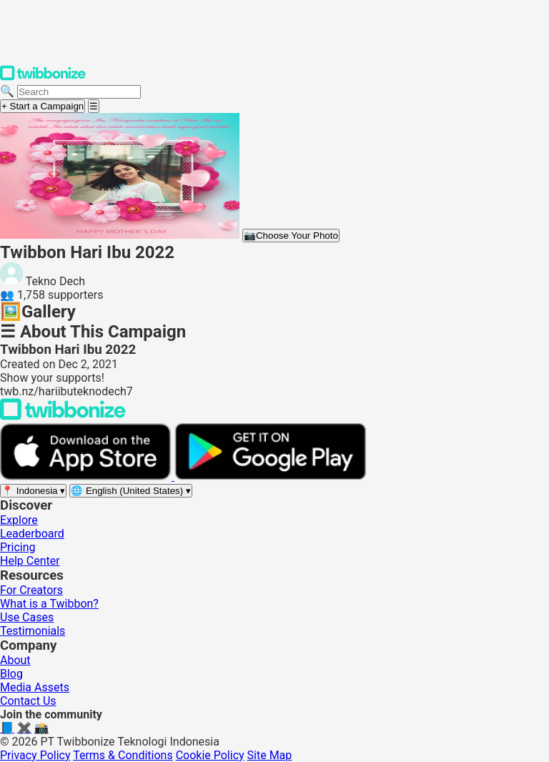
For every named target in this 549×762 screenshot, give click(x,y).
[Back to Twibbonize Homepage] (63, 416)
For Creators (31, 590)
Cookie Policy (210, 755)
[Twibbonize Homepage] (43, 77)
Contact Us (28, 701)
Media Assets (34, 687)
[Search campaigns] (79, 92)
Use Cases (27, 617)
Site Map (269, 755)
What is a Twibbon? (49, 603)
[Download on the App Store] (87, 476)
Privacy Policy (35, 755)
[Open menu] (93, 106)
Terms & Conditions (123, 755)
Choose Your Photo (291, 235)
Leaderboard (32, 533)
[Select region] (33, 491)
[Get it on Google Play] (270, 476)
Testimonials (32, 631)
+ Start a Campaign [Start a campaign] (42, 106)
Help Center (30, 561)
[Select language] (130, 491)
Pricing (18, 547)
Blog (11, 674)
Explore (19, 520)
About (15, 660)
